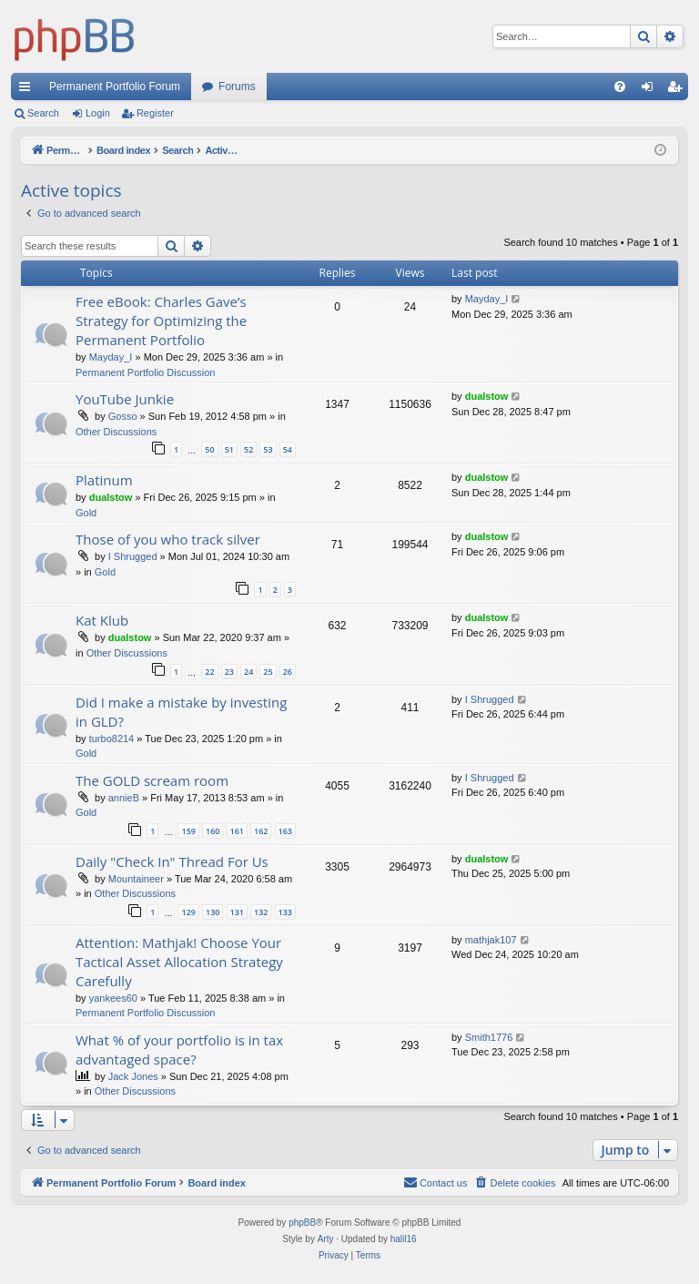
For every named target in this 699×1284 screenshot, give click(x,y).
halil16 (403, 1239)
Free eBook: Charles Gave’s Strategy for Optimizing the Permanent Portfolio (161, 320)
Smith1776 (489, 1037)
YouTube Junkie (125, 399)
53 (267, 449)
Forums (237, 86)
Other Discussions (116, 431)
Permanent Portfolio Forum (114, 86)
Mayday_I (111, 357)
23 (229, 672)
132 (261, 912)
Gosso (122, 416)
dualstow (487, 396)
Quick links (28, 90)
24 (248, 672)
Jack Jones (133, 1076)
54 (287, 449)
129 (188, 912)
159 (188, 831)
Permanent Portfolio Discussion (145, 372)
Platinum (104, 480)
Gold (86, 512)
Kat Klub (102, 620)
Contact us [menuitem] (435, 1182)
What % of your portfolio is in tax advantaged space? (179, 1049)
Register (155, 112)
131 (237, 912)
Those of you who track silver (168, 539)
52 (248, 449)
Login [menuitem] (651, 90)
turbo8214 (112, 738)
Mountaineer (136, 878)
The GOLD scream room (152, 780)
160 (212, 831)
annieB (123, 797)
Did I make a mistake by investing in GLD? (181, 711)
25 (267, 672)
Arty (326, 1239)
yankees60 (113, 998)
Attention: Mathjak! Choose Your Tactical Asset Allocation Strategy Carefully (179, 961)
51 (229, 449)
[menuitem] (619, 86)
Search (43, 112)
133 (285, 912)
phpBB (302, 1223)
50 (209, 449)
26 (287, 672)
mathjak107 (491, 939)
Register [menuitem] (678, 90)
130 (212, 912)
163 (285, 831)
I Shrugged (132, 556)
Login (98, 112)
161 (237, 831)
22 (209, 672)
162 (261, 831)
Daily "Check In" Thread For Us (172, 861)
